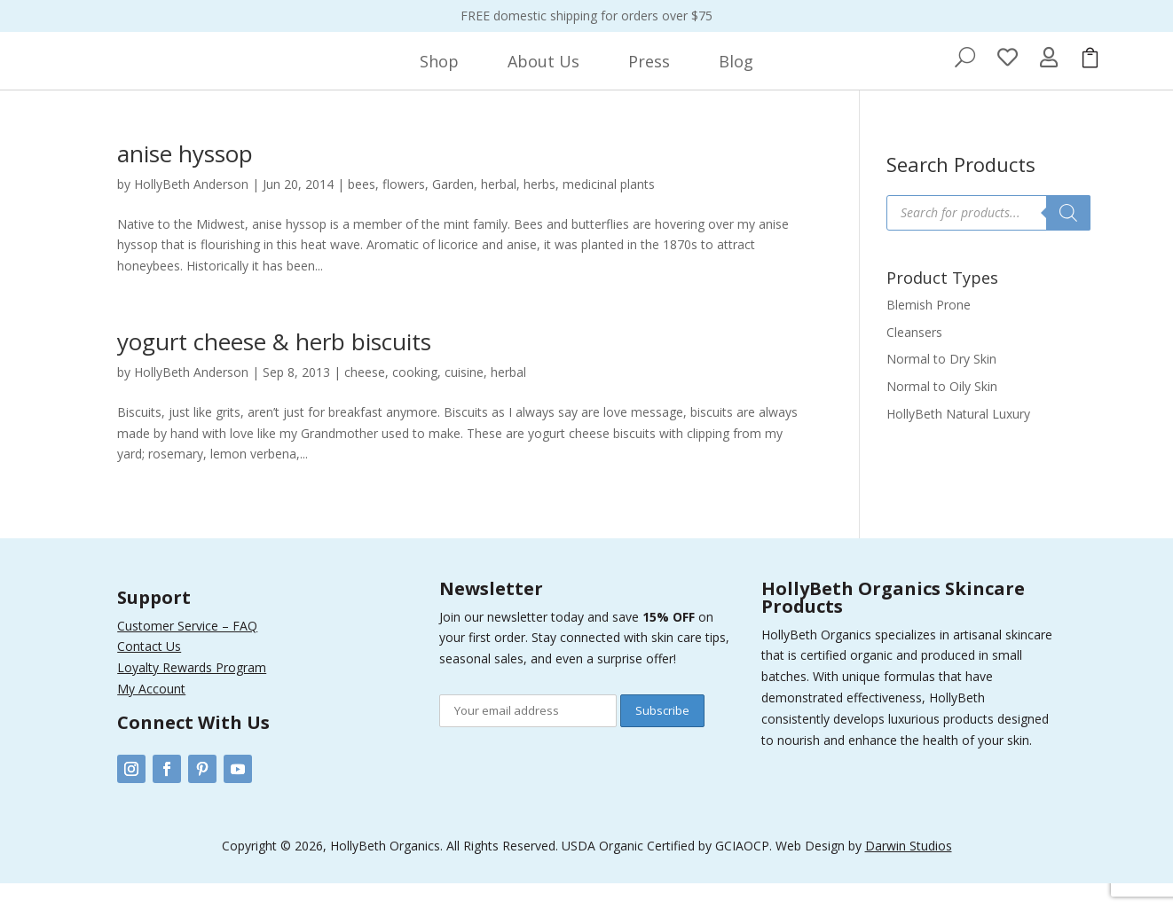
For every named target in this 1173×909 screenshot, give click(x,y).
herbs (539, 209)
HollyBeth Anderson (191, 209)
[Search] (1068, 238)
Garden (453, 209)
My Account (151, 714)
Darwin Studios (908, 871)
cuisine (464, 397)
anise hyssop (185, 179)
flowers (403, 209)
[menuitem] (439, 74)
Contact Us (149, 671)
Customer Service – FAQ (187, 651)
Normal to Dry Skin (941, 384)
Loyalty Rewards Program (191, 693)
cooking (414, 397)
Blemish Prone (928, 330)
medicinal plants (609, 209)
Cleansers (914, 357)
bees (361, 209)
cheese (364, 397)
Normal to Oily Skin (941, 412)
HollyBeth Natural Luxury (958, 439)
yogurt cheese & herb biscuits (274, 367)
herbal (498, 209)
